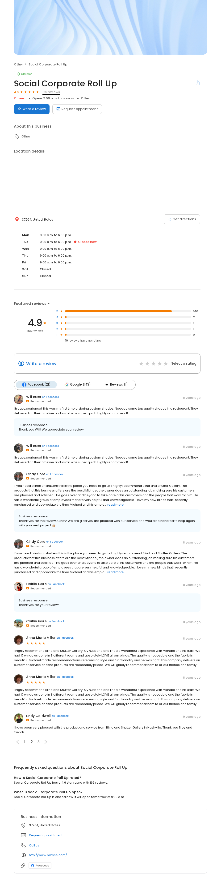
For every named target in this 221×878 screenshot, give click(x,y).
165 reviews (51, 92)
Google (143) (77, 384)
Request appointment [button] (46, 835)
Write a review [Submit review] (32, 109)
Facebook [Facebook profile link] (40, 865)
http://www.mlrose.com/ (48, 855)
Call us (34, 845)
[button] (17, 741)
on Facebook (50, 397)
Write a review (41, 364)
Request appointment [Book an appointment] (77, 109)
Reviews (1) (115, 384)
